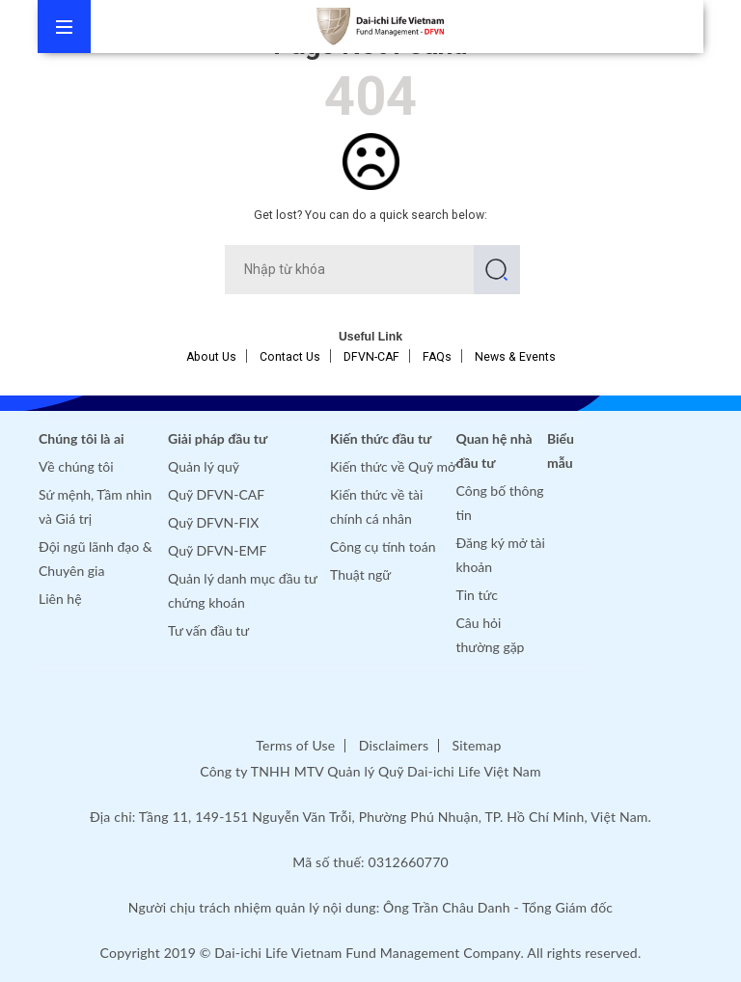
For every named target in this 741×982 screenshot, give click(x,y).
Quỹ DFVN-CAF (216, 494)
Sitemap (476, 745)
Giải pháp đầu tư (217, 438)
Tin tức (477, 594)
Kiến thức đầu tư (380, 438)
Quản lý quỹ (203, 466)
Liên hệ (60, 598)
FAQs (437, 357)
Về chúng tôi (76, 466)
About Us (211, 357)
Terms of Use (295, 745)
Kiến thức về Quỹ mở (392, 466)
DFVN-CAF (371, 357)
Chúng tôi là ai (81, 438)
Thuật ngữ (360, 574)
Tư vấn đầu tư (208, 630)
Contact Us (290, 357)
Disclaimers (393, 745)
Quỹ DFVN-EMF (217, 550)
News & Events (515, 357)
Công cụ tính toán (382, 546)
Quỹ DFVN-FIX (213, 522)
